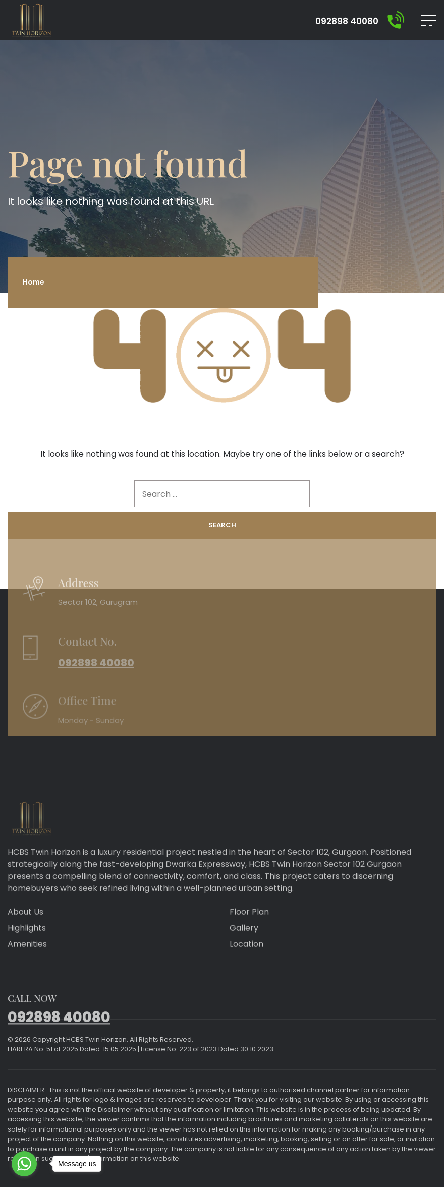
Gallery (244, 943)
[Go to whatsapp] (24, 1163)
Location (246, 959)
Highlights (27, 943)
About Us (25, 927)
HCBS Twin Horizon (96, 1039)
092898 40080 (346, 21)
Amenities (27, 959)
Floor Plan (249, 927)
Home (33, 282)
